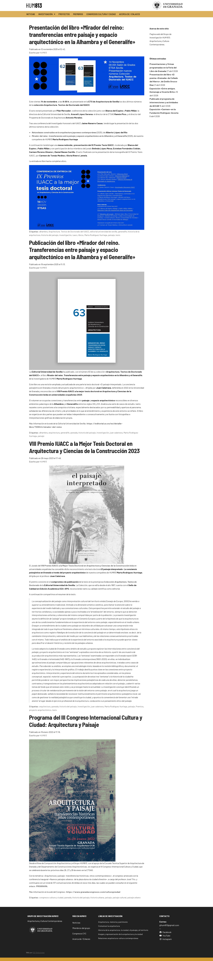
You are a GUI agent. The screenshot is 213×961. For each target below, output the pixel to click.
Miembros (78, 14)
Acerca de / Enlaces (129, 14)
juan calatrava (116, 432)
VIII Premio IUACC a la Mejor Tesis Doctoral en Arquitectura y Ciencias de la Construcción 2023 (84, 447)
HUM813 (43, 52)
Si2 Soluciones (39, 952)
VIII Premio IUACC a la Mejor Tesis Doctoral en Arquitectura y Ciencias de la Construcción (85, 565)
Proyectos (64, 14)
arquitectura (54, 432)
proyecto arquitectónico (40, 710)
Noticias (30, 14)
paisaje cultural (119, 897)
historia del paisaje (49, 235)
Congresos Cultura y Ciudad (101, 14)
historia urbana (97, 897)
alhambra (43, 231)
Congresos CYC (79, 933)
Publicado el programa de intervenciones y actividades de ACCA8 (164, 102)
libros (80, 235)
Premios (139, 706)
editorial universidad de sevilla (103, 231)
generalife (122, 231)
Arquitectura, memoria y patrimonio (113, 922)
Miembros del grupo (81, 928)
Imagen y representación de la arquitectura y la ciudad (120, 934)
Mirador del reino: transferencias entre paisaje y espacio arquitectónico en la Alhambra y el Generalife (79, 136)
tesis (118, 235)
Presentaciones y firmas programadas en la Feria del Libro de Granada (163, 67)
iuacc (75, 235)
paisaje (111, 235)
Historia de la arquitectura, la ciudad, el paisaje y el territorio (123, 930)
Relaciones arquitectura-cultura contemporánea (118, 938)
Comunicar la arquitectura (109, 926)
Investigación (46, 14)
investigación (65, 235)
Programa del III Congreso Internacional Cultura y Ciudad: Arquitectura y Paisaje (85, 721)
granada (74, 432)
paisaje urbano (134, 897)
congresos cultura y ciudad (51, 897)
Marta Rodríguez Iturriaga (95, 235)
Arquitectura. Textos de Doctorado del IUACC (68, 231)
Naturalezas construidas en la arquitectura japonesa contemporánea (64, 132)
